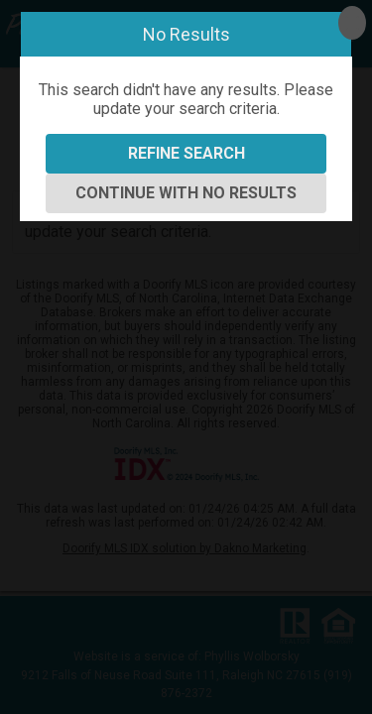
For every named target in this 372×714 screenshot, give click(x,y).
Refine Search (186, 153)
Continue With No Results (186, 192)
